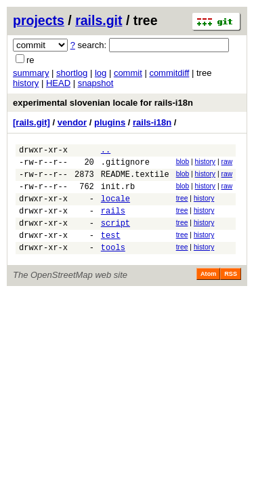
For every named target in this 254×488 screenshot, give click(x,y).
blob (183, 163)
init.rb (118, 194)
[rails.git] (31, 122)
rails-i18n (152, 122)
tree (182, 206)
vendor (72, 122)
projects (38, 20)
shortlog (71, 73)
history (26, 83)
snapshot (96, 83)
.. (105, 151)
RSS (230, 292)
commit (128, 73)
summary (31, 73)
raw (226, 163)
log (100, 73)
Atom (208, 292)
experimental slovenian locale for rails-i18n (103, 103)
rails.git (98, 20)
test (111, 251)
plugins (109, 122)
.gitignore (125, 165)
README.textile (135, 180)
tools (113, 265)
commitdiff (169, 73)
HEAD (58, 83)
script (115, 237)
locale (115, 208)
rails (113, 222)
